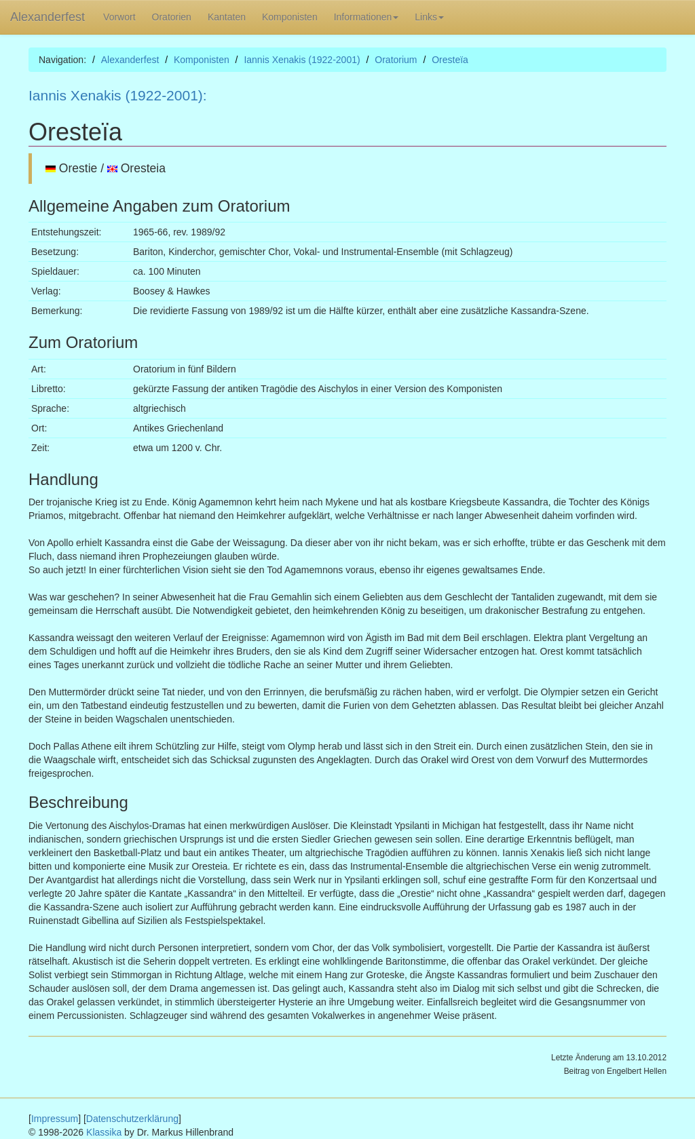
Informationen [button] (366, 17)
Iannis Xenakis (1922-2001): (118, 95)
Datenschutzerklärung (132, 1118)
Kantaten (227, 17)
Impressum (54, 1118)
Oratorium (396, 59)
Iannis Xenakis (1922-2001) (302, 59)
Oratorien (171, 17)
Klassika (103, 1132)
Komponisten (290, 17)
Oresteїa (450, 59)
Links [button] (429, 17)
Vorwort (119, 17)
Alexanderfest (47, 17)
